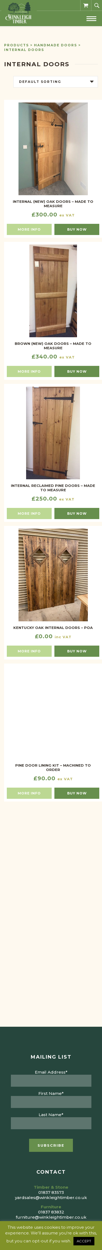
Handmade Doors (55, 45)
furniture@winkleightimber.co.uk (51, 1217)
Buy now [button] (77, 229)
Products (16, 45)
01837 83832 (51, 1212)
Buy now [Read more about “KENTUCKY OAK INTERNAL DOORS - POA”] (77, 651)
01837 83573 (51, 1192)
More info (29, 229)
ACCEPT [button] (84, 1241)
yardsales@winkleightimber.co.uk (51, 1197)
